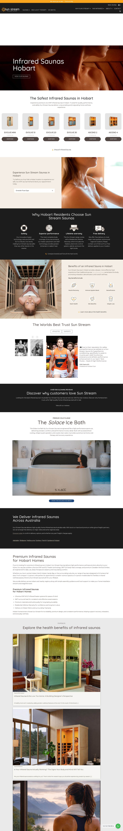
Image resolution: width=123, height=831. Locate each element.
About (109, 8)
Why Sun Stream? (83, 8)
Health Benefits (76, 815)
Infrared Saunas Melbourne (99, 809)
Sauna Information (19, 623)
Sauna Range (76, 804)
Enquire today (18, 501)
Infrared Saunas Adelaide (99, 813)
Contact (117, 8)
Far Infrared (98, 8)
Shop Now (10, 107)
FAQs (74, 811)
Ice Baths (52, 10)
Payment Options (57, 811)
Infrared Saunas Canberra (99, 811)
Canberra (50, 508)
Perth (44, 508)
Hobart (57, 508)
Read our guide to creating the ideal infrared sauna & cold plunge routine (38, 778)
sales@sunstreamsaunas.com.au (22, 806)
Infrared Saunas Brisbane (99, 804)
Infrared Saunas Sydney (98, 806)
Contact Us (55, 806)
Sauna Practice (51, 623)
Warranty (55, 809)
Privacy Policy (70, 829)
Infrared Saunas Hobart (98, 817)
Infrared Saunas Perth (98, 815)
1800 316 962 (112, 5)
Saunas (26, 10)
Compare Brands (77, 817)
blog (23, 749)
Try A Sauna (76, 809)
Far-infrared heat (98, 240)
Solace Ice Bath (48, 769)
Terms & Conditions (57, 813)
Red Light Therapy (38, 10)
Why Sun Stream (77, 806)
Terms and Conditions (81, 829)
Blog (74, 813)
